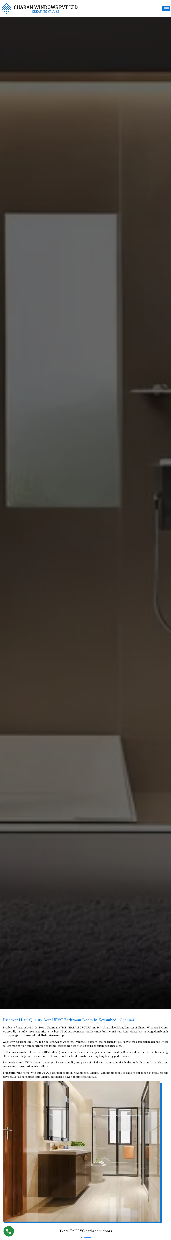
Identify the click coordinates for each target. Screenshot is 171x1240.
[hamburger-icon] (166, 8)
